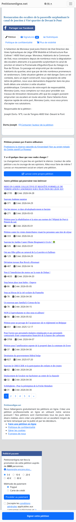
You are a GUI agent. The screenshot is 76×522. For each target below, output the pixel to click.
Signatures (29, 37)
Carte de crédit (17, 498)
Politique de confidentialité (18, 42)
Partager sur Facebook (18, 28)
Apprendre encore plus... (17, 477)
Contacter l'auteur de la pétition (36, 124)
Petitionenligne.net (15, 3)
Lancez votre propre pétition (37, 181)
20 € (28, 482)
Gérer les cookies (16, 438)
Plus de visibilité (46, 42)
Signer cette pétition (38, 136)
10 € (18, 482)
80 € (19, 485)
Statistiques (51, 37)
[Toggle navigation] (70, 3)
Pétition (10, 37)
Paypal (13, 494)
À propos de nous (17, 441)
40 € (9, 485)
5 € (8, 482)
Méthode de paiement (15, 491)
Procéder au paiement (17, 504)
